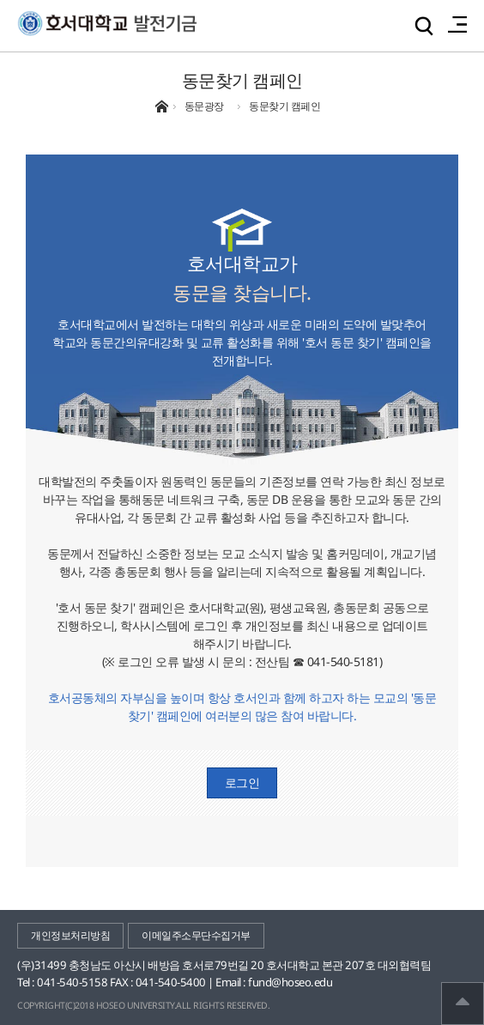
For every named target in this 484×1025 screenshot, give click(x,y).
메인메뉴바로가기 (0, 0)
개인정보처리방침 (70, 935)
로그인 (242, 782)
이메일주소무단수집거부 (196, 935)
